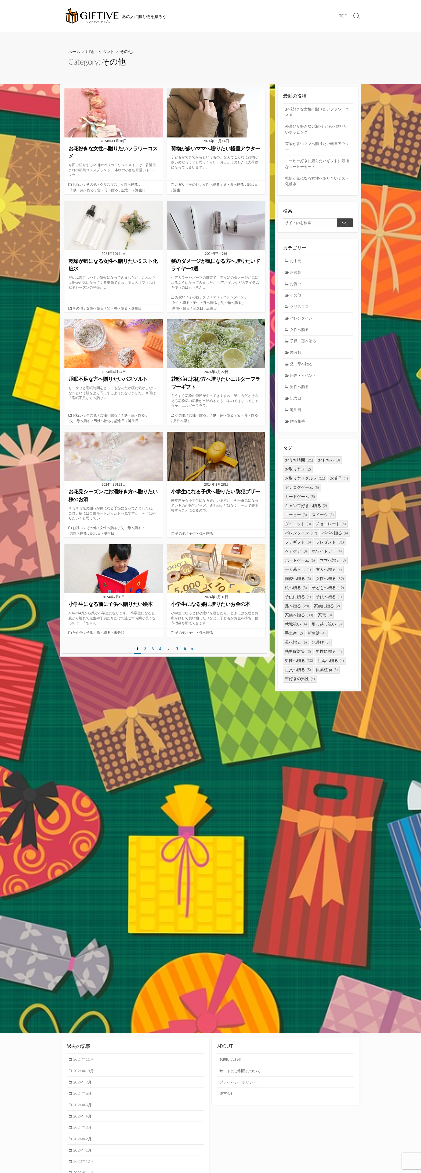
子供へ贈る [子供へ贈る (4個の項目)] (329, 602)
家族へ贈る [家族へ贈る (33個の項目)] (299, 620)
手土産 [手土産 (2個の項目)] (294, 638)
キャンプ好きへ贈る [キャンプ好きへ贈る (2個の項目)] (306, 510)
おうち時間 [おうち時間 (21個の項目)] (299, 465)
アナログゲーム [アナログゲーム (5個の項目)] (302, 492)
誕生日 (140, 190)
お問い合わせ (231, 1059)
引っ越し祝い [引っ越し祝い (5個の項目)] (327, 629)
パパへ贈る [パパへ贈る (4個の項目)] (335, 538)
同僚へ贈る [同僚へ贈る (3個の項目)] (298, 583)
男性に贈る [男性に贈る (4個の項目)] (329, 656)
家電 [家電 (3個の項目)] (325, 620)
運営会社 (227, 1094)
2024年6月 (83, 1094)
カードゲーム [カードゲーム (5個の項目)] (300, 501)
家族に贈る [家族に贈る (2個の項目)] (327, 611)
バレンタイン (234, 297)
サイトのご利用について (241, 1070)
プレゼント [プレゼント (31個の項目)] (330, 547)
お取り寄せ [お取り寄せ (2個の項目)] (298, 474)
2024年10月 (84, 1070)
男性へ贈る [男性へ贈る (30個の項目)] (299, 665)
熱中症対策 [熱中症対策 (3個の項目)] (298, 656)
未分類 (119, 632)
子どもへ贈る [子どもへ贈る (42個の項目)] (328, 592)
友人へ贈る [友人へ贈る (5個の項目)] (329, 574)
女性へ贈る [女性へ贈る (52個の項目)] (330, 583)
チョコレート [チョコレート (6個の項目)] (331, 529)
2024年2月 (83, 1140)
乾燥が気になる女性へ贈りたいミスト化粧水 (317, 183)
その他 (92, 184)
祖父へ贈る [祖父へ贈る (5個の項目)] (298, 674)
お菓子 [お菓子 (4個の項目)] (339, 483)
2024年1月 (83, 1151)
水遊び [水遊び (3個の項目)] (321, 647)
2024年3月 (83, 1128)
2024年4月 (83, 1117)
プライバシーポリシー (239, 1082)
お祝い (78, 184)
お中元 (296, 263)
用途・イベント (102, 51)
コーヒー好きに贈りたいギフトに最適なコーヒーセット (317, 165)
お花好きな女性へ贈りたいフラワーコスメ (317, 112)
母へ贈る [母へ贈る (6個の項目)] (296, 647)
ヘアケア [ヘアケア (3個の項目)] (296, 556)
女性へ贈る (130, 184)
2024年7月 (83, 1082)
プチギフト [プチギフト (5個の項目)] (298, 547)
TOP (343, 15)
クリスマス (109, 184)
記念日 (126, 190)
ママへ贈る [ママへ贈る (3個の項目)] (333, 565)
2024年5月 (83, 1105)
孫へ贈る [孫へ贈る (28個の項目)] (297, 611)
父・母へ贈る (107, 190)
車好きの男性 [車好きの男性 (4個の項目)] (300, 684)
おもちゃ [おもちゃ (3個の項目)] (329, 465)
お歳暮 (296, 274)
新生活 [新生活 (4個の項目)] (317, 638)
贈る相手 (298, 426)
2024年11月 (84, 1059)
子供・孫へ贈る (82, 190)
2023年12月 (84, 1163)
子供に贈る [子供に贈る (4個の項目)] (298, 602)
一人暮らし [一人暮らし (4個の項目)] (298, 574)
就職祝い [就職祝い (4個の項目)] (296, 629)
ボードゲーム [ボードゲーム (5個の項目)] (300, 565)
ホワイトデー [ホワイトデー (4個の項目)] (327, 556)
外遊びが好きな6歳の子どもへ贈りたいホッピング (316, 130)
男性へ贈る (181, 308)
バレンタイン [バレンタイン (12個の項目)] (301, 538)
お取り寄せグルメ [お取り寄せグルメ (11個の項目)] (305, 483)
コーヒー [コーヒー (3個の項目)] (296, 520)
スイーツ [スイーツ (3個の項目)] (323, 520)
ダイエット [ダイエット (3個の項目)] (298, 529)
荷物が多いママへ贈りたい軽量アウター (317, 147)
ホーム (74, 51)
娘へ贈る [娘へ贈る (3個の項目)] (296, 592)
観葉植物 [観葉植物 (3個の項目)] (327, 674)
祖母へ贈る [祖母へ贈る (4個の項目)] (331, 665)
